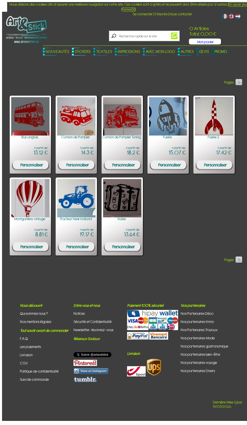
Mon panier (205, 42)
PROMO (221, 51)
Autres (187, 51)
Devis (204, 51)
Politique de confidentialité (39, 371)
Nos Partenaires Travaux (199, 330)
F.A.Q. (24, 338)
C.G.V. (24, 363)
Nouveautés (57, 51)
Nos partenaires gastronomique (204, 346)
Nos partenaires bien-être (200, 354)
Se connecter (143, 14)
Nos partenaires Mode (198, 338)
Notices (79, 313)
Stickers (83, 51)
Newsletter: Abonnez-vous (93, 330)
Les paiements (30, 346)
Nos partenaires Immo (197, 321)
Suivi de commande (34, 379)
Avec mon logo (160, 51)
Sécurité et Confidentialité (92, 321)
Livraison (26, 355)
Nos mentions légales (35, 321)
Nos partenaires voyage (199, 362)
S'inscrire (161, 14)
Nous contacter (180, 14)
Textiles (104, 51)
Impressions (129, 51)
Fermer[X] (128, 9)
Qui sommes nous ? (34, 313)
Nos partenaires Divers (198, 370)
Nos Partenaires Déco (197, 313)
